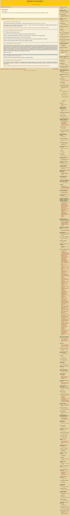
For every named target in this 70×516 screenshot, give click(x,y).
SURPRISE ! (63, 504)
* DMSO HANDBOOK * (64, 250)
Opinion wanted (5, 9)
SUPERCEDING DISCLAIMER (63, 45)
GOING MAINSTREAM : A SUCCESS (64, 235)
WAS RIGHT (63, 242)
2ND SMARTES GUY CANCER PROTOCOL (64, 255)
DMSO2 (62, 277)
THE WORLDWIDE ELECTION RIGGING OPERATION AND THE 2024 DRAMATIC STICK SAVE (65, 213)
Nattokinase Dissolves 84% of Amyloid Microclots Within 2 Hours (65, 310)
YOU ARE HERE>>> (64, 482)
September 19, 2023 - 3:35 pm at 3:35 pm (14, 43)
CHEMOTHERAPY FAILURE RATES (65, 269)
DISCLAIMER (63, 41)
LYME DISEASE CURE (64, 299)
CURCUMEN (63, 272)
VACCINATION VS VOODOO (65, 497)
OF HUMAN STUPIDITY (64, 437)
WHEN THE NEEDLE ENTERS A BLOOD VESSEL (65, 419)
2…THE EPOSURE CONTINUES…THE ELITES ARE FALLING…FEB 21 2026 (65, 124)
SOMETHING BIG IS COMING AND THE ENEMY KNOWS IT (65, 188)
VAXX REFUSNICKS (64, 505)
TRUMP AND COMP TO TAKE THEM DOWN (65, 168)
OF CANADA (63, 152)
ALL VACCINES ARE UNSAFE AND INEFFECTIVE (65, 399)
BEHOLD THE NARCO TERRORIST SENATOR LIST (65, 205)
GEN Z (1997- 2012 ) (64, 97)
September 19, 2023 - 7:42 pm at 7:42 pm (14, 55)
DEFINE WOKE (63, 392)
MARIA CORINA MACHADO (65, 208)
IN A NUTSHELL (63, 128)
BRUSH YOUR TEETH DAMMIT (64, 264)
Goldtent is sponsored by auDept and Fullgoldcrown (30, 70)
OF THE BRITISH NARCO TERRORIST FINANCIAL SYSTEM (64, 174)
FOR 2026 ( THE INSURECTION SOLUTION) (65, 186)
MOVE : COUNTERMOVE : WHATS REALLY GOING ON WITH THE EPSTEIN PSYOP (65, 345)
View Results (64, 100)
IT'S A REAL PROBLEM (64, 364)
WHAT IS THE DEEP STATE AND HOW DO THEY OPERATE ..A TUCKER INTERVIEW (65, 377)
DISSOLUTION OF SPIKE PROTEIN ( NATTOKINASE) (65, 274)
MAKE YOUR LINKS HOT (64, 513)
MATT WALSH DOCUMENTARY (63, 450)
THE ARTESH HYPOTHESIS (65, 80)
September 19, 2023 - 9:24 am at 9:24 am (13, 21)
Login (33, 4)
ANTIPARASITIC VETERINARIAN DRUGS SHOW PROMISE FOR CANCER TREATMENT (64, 260)
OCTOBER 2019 (63, 455)
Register (38, 4)
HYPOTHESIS (63, 83)
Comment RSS (3, 19)
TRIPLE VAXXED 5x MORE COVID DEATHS (65, 474)
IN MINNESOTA (63, 136)
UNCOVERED (63, 113)
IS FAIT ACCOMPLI (63, 178)
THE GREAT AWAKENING (64, 12)
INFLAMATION (63, 290)
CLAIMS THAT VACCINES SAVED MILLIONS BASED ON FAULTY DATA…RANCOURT (65, 401)
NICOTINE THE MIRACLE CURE (64, 314)
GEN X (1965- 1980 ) (64, 95)
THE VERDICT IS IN (64, 478)
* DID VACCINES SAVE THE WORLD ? (65, 396)
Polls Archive (63, 101)
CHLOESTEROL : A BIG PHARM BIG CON (64, 271)
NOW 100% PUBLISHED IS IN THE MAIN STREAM (65, 159)
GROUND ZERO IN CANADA (65, 508)
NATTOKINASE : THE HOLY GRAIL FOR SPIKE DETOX (65, 306)
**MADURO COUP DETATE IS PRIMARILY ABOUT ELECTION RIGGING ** (65, 203)
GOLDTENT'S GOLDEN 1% (65, 72)
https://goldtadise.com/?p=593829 (39, 23)
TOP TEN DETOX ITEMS (64, 326)
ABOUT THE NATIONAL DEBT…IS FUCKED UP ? (64, 339)
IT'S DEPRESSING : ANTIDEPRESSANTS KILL (64, 291)
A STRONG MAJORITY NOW (65, 409)
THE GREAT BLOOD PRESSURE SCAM (64, 324)
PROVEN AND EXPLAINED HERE (65, 406)
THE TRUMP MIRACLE (64, 360)
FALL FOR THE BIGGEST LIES (64, 238)
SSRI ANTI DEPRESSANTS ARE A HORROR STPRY (65, 320)
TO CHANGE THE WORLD (65, 24)
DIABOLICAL (63, 61)
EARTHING (62, 280)
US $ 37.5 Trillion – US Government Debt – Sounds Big (65, 341)
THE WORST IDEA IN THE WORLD (64, 21)
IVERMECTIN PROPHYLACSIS (63, 296)
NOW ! (62, 8)
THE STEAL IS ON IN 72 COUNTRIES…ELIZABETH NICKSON (64, 225)
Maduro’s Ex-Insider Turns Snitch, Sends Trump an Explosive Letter (64, 207)
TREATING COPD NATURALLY (63, 327)
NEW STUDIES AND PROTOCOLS (64, 312)
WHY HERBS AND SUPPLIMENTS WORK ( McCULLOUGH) (64, 333)
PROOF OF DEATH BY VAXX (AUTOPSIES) (65, 494)
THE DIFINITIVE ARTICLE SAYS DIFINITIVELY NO (64, 192)
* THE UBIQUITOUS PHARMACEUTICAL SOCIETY (65, 252)
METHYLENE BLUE (64, 300)
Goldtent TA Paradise (35, 1)
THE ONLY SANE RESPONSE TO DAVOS (65, 459)
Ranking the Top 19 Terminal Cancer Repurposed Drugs (65, 317)
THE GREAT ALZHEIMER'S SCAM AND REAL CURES (65, 323)
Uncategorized (12, 18)
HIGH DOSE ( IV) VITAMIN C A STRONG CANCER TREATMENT (65, 289)
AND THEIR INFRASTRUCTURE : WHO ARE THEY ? (65, 247)
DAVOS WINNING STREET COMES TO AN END (65, 441)
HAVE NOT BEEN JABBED (65, 486)
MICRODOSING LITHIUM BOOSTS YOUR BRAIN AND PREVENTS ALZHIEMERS (65, 302)
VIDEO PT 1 (62, 215)
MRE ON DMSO (63, 303)
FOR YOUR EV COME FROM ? (65, 423)
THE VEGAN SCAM (64, 325)
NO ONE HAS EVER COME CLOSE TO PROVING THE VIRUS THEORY (65, 383)
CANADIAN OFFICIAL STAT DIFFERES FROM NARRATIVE (65, 473)
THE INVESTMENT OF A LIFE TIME (65, 140)
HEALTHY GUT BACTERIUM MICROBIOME (65, 287)
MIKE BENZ (62, 375)
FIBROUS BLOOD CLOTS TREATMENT (64, 282)
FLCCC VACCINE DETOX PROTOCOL (64, 284)
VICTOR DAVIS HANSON (64, 196)
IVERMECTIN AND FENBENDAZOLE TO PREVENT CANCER (64, 293)
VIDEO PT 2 (62, 216)
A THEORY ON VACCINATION (63, 397)
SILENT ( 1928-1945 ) (65, 93)
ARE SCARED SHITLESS (64, 500)
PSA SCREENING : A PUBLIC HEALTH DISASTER (65, 315)
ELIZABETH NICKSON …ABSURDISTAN (64, 144)
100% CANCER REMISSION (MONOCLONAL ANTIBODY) (65, 254)
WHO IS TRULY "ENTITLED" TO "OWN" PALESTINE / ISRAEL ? (65, 87)
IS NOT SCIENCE (63, 155)
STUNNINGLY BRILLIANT (64, 163)
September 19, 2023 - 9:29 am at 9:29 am (16, 30)
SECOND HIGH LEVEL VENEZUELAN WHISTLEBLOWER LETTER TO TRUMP (65, 210)
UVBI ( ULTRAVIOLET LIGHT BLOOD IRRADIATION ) (65, 330)
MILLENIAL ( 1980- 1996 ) (65, 96)
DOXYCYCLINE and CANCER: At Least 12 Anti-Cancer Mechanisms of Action (65, 279)
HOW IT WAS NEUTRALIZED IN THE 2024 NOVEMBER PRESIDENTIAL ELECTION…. (65, 222)
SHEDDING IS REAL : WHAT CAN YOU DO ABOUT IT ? (65, 319)
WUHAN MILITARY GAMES (65, 489)
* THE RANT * (63, 251)
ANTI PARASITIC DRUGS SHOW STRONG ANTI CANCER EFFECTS (64, 257)
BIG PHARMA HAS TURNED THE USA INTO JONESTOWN (65, 230)
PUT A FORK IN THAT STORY (65, 58)
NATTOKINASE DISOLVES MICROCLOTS (65, 307)
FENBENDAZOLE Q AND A (65, 281)
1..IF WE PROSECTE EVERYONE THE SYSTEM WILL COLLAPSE (64, 122)
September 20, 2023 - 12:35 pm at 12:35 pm (13, 60)
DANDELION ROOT (64, 273)
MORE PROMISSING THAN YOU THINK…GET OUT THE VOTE (65, 16)
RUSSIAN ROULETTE (64, 417)
